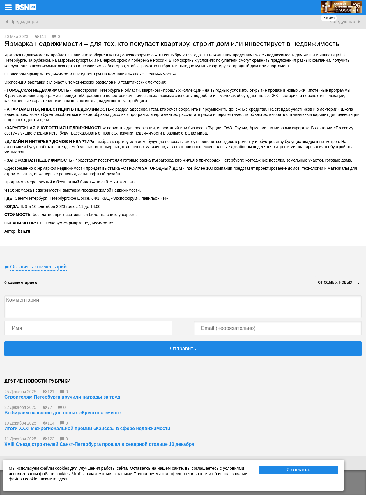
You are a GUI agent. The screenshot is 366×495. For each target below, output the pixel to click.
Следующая (343, 21)
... (358, 283)
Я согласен (298, 469)
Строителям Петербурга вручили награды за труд (62, 397)
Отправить (183, 348)
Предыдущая (24, 21)
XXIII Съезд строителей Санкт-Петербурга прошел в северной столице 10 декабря (99, 444)
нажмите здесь (54, 479)
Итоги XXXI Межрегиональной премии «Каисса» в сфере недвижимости (87, 428)
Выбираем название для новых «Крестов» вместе (62, 412)
